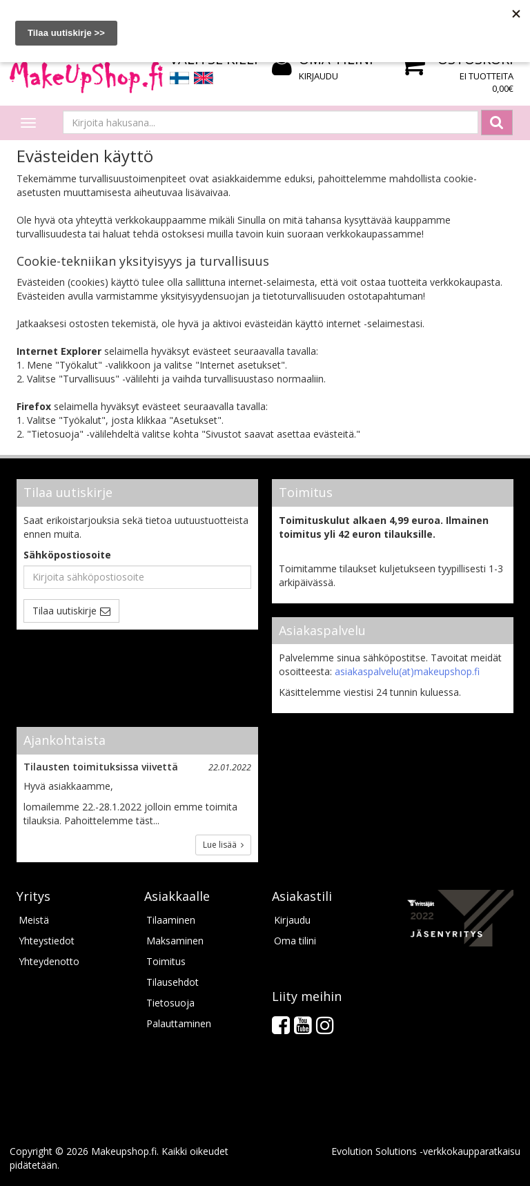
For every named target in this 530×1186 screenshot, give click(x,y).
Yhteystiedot (47, 940)
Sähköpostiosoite (67, 554)
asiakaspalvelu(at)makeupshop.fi (407, 671)
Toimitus (166, 961)
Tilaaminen (170, 919)
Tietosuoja (170, 1002)
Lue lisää (223, 844)
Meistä (34, 919)
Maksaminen (175, 940)
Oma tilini (295, 940)
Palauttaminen (178, 1023)
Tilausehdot (172, 982)
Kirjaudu (318, 76)
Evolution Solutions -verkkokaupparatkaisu (425, 1151)
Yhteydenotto (49, 961)
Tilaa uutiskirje (64, 610)
